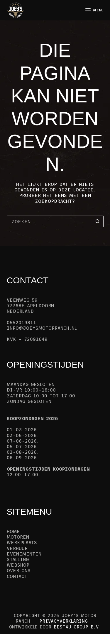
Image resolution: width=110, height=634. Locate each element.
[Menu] (94, 10)
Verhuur (17, 548)
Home (13, 531)
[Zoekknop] (98, 221)
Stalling (18, 559)
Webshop (18, 564)
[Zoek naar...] (49, 221)
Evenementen (24, 553)
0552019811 (21, 322)
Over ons (19, 570)
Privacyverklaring (63, 621)
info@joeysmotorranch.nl (42, 328)
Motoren (18, 536)
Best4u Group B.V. (77, 626)
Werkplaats (22, 542)
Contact (17, 576)
